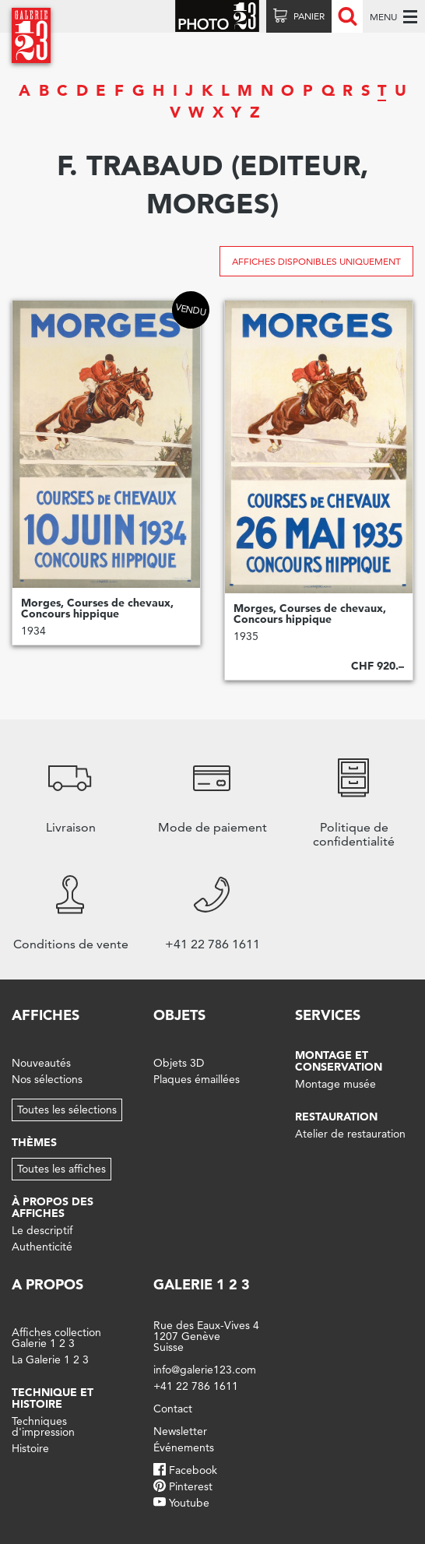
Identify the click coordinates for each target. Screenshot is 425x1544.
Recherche (347, 16)
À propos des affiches (52, 1207)
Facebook (193, 1470)
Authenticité (42, 1247)
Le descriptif (42, 1230)
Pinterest (190, 1486)
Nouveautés (41, 1063)
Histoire (30, 1448)
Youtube (189, 1503)
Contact (172, 1409)
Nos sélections (47, 1079)
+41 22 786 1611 (195, 1386)
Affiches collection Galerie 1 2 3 (56, 1337)
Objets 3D (178, 1063)
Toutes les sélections (67, 1110)
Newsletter (180, 1431)
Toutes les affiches (61, 1169)
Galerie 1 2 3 (201, 1284)
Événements (183, 1447)
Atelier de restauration (350, 1134)
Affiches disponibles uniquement (316, 261)
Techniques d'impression (43, 1426)
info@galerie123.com (204, 1370)
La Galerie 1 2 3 (50, 1359)
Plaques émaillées (196, 1079)
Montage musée (335, 1084)
